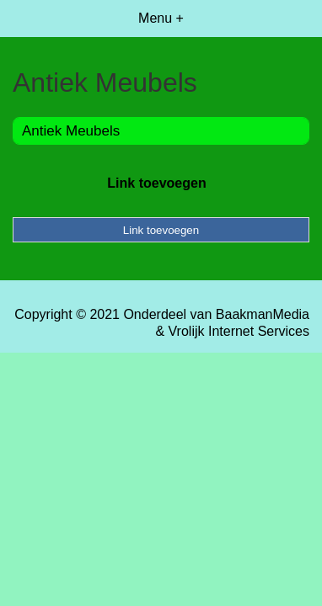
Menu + (161, 18)
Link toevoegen (156, 183)
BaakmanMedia (262, 314)
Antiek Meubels (71, 131)
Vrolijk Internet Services (239, 331)
